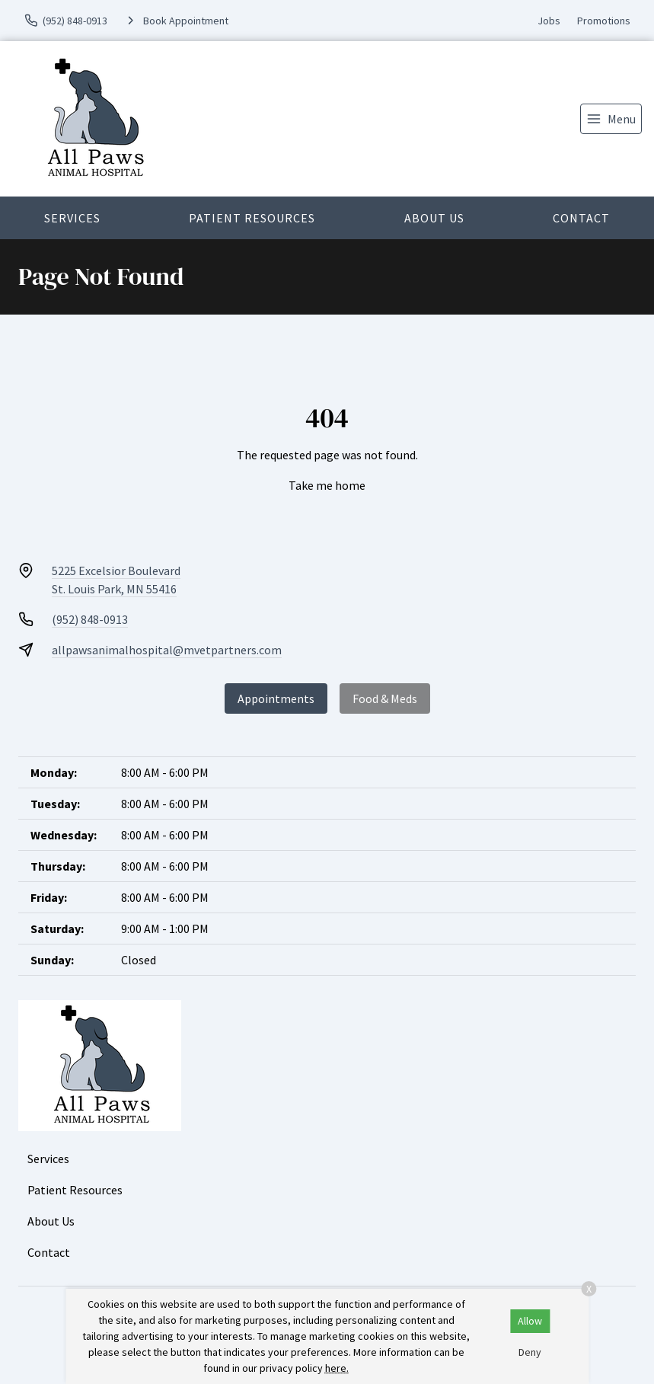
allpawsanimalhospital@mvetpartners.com (167, 649)
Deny (529, 1352)
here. (337, 1368)
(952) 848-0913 (90, 619)
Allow (530, 1321)
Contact (581, 217)
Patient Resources (252, 217)
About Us (434, 217)
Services (72, 217)
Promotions (603, 20)
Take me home (327, 485)
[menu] (611, 119)
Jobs (549, 20)
